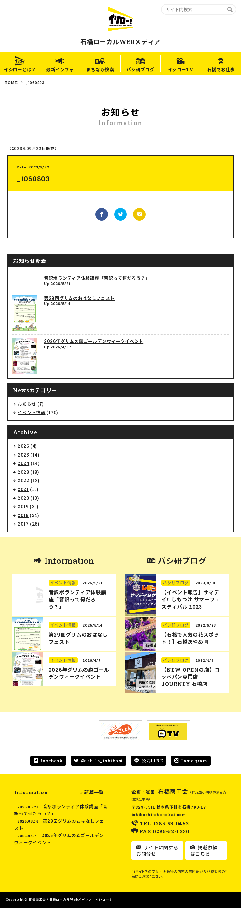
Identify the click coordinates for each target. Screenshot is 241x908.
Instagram (194, 761)
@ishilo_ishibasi (102, 761)
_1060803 (35, 82)
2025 (23, 455)
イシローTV (181, 69)
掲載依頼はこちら (203, 850)
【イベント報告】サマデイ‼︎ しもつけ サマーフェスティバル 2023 (190, 599)
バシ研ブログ (140, 69)
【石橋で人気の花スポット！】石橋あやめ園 (190, 638)
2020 (23, 498)
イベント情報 (31, 412)
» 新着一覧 (92, 792)
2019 (23, 507)
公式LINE (152, 761)
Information (69, 561)
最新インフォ (60, 69)
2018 (23, 515)
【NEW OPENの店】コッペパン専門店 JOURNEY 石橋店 (190, 676)
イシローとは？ (20, 69)
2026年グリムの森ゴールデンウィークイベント (93, 341)
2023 (23, 472)
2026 (23, 446)
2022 (23, 480)
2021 (23, 489)
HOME (11, 82)
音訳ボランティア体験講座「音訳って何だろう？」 (97, 278)
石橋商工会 (173, 791)
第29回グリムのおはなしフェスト (79, 298)
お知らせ (27, 404)
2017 (23, 524)
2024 (23, 463)
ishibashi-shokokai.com (158, 814)
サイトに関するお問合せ (157, 850)
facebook (51, 761)
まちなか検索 (100, 69)
